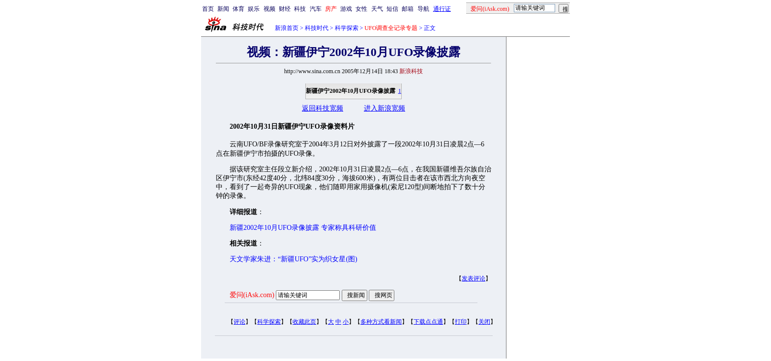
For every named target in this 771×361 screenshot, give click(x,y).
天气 (377, 8)
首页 (208, 8)
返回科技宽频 (322, 108)
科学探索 (346, 28)
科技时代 (316, 28)
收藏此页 (304, 321)
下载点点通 (428, 321)
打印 (461, 321)
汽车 (316, 8)
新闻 (223, 8)
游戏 (346, 8)
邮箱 (408, 8)
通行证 (442, 8)
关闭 (484, 321)
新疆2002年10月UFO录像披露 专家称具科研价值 (303, 227)
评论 (239, 321)
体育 (238, 8)
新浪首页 (286, 28)
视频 (269, 8)
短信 (392, 8)
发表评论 (473, 278)
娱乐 (254, 8)
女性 (361, 8)
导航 (423, 8)
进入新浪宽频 (384, 108)
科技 (300, 8)
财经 (285, 8)
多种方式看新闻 (381, 321)
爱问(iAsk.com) (252, 295)
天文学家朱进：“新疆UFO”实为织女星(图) (293, 259)
